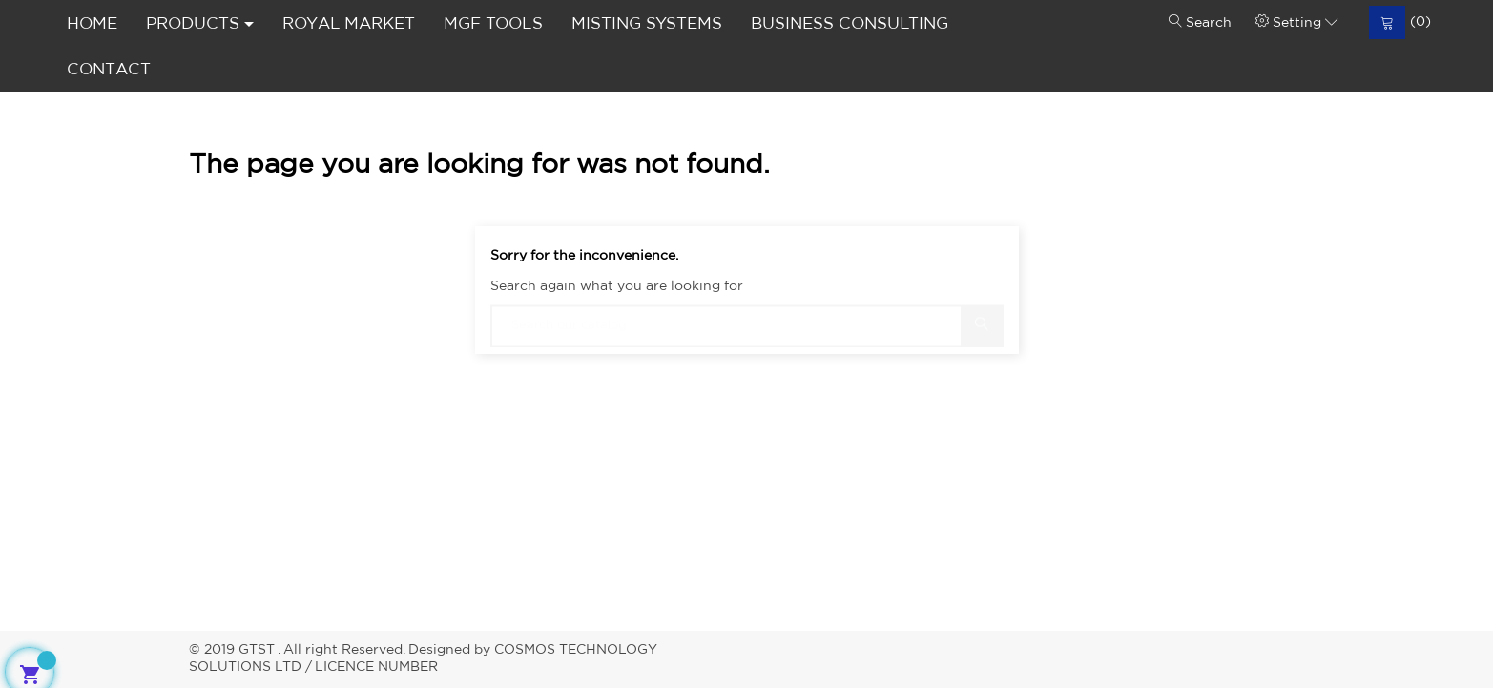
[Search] (747, 317)
